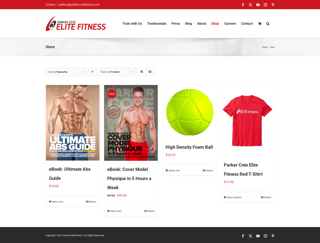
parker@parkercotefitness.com (79, 4)
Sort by (58, 71)
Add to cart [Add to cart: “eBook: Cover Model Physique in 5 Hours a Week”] (115, 210)
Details (92, 201)
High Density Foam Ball (189, 147)
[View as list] (150, 72)
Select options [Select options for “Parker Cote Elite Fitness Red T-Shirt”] (234, 197)
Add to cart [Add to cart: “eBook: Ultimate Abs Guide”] (57, 201)
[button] (267, 23)
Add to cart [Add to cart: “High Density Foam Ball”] (174, 170)
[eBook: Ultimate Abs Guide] (73, 123)
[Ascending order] (92, 72)
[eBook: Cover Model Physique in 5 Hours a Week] (131, 123)
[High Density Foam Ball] (189, 112)
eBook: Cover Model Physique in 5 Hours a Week (129, 178)
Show (110, 71)
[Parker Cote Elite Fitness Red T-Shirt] (247, 120)
